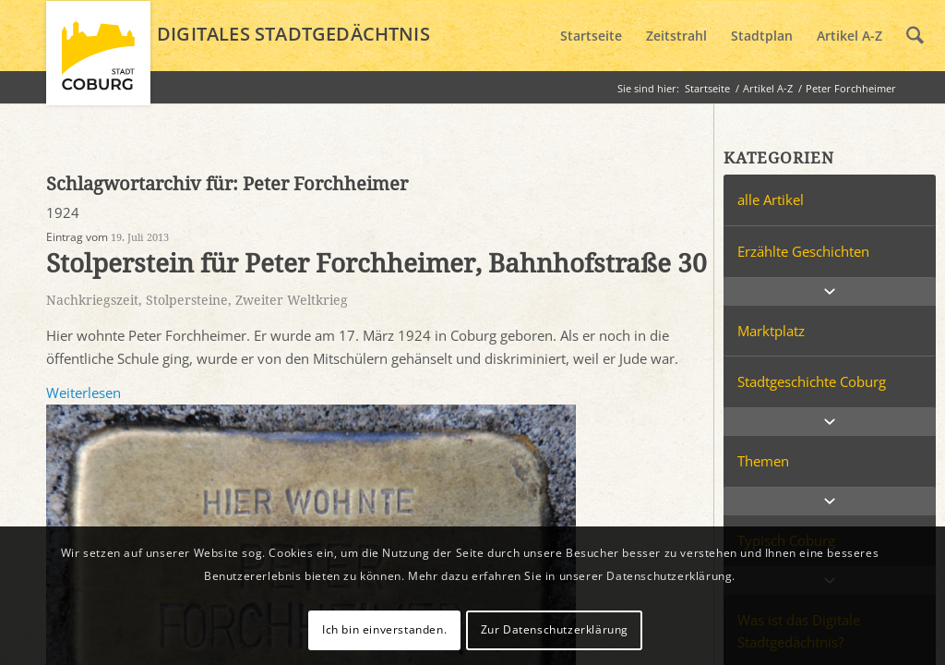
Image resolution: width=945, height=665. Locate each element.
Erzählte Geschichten (803, 251)
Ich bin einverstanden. (384, 629)
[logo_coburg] (98, 61)
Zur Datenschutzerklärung (554, 629)
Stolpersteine (187, 300)
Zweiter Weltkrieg (291, 300)
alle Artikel (770, 199)
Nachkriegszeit (92, 300)
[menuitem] (591, 36)
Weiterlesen (83, 392)
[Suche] (915, 36)
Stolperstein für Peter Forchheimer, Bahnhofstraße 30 (376, 263)
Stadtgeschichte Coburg (811, 381)
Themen (763, 461)
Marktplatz (771, 330)
